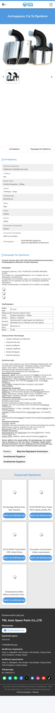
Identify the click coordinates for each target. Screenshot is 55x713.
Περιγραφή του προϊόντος (40, 149)
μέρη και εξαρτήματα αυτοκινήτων (32, 451)
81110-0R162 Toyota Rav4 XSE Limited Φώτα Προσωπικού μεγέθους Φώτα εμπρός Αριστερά (14, 551)
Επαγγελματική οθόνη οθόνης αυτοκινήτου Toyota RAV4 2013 (14, 593)
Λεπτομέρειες (14, 149)
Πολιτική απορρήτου (24, 692)
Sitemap (35, 692)
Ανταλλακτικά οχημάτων (14, 462)
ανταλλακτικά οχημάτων (14, 457)
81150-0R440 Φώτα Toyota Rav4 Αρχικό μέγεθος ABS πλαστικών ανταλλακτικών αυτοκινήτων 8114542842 (40, 508)
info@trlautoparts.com (14, 630)
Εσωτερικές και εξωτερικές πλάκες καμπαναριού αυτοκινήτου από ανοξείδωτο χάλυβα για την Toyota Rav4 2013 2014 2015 (41, 551)
